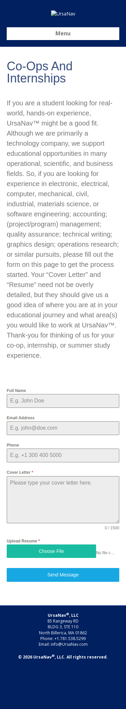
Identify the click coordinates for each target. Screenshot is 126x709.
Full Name (16, 432)
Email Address (21, 460)
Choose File (51, 593)
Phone (13, 487)
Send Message (63, 617)
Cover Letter (20, 514)
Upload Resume (23, 583)
